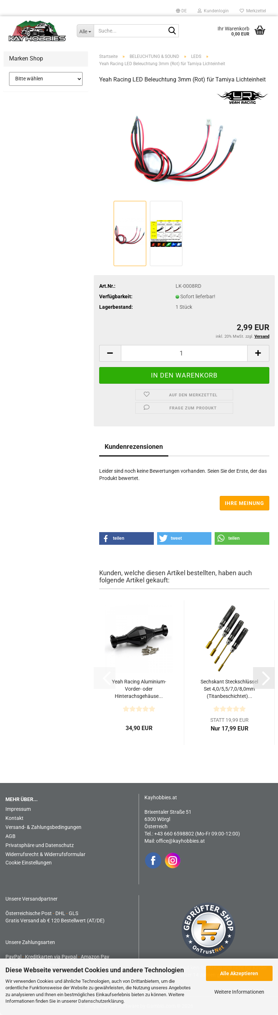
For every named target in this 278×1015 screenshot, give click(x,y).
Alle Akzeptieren (239, 973)
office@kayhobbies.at (180, 841)
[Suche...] (85, 30)
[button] (181, 10)
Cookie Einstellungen (28, 863)
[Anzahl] (184, 353)
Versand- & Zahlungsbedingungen (43, 827)
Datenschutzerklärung (100, 1001)
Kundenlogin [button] (213, 10)
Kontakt (14, 818)
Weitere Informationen (239, 992)
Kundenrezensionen (134, 446)
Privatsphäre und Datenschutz (39, 845)
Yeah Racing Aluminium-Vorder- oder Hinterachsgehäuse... (139, 689)
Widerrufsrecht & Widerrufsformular (45, 854)
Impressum (18, 809)
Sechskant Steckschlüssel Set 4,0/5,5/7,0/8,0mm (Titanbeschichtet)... (229, 689)
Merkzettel (253, 10)
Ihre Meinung (244, 503)
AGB (10, 836)
